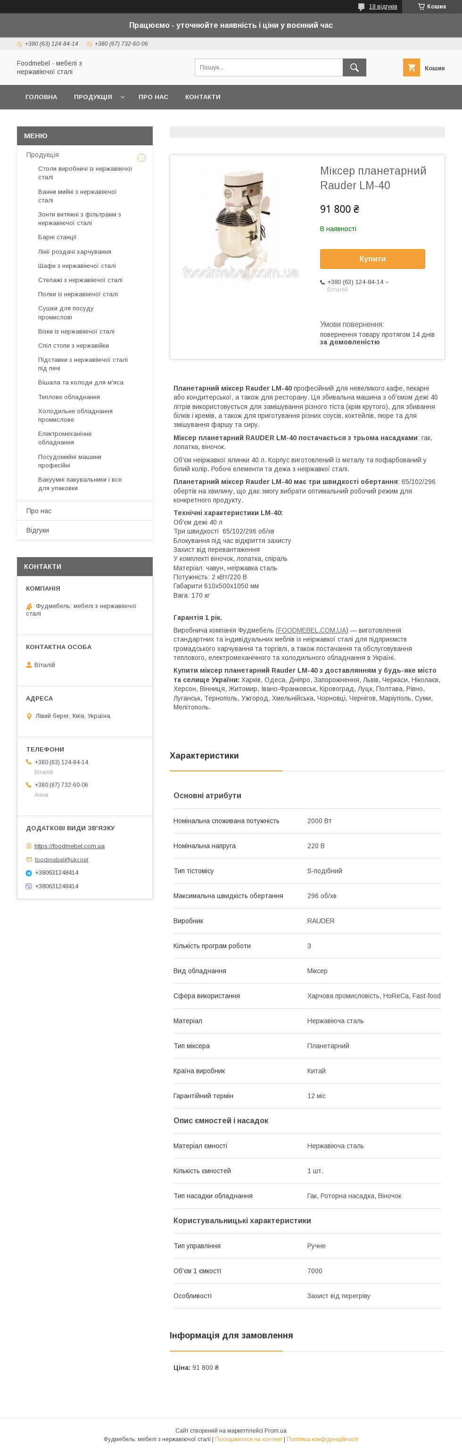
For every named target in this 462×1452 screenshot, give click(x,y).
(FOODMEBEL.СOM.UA (311, 630)
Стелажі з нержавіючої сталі (80, 280)
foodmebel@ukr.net (61, 859)
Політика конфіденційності (322, 1439)
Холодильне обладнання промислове (75, 415)
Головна (41, 96)
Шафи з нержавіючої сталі (77, 265)
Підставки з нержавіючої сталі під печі (83, 364)
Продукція (93, 96)
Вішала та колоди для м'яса (81, 382)
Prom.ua (275, 1430)
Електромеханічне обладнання (64, 438)
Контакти (203, 96)
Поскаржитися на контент (248, 1439)
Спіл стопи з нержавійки (73, 345)
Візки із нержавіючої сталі (76, 331)
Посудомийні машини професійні (69, 461)
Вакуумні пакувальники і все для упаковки (80, 484)
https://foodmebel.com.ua (69, 846)
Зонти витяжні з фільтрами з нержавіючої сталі (79, 218)
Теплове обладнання (69, 397)
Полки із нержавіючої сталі (78, 294)
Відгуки (37, 530)
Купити (373, 259)
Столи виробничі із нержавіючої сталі (85, 173)
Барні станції (57, 237)
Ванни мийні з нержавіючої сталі (77, 196)
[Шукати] (354, 67)
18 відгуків (383, 6)
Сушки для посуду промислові (66, 312)
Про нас (153, 96)
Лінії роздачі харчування (74, 251)
